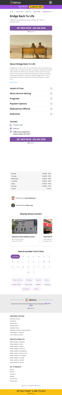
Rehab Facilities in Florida (16, 346)
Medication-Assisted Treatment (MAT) (20, 330)
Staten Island (36, 11)
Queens (38, 280)
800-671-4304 (36, 7)
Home (11, 11)
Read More (13, 82)
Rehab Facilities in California (17, 342)
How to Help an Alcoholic (16, 335)
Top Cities (15, 256)
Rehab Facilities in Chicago (17, 358)
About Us (12, 372)
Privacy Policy (13, 381)
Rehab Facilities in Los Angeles (18, 355)
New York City (17, 280)
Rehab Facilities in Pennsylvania (18, 351)
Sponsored (23, 7)
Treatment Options (17, 316)
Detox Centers (19, 11)
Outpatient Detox (14, 328)
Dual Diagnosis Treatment (17, 332)
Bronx (47, 280)
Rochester (26, 289)
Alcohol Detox (13, 323)
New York (28, 11)
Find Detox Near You (17, 339)
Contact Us (13, 374)
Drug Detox (13, 321)
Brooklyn (29, 280)
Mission (12, 369)
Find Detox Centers (15, 319)
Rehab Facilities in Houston (17, 360)
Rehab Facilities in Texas (16, 344)
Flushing (47, 284)
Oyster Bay (28, 284)
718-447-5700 (14, 22)
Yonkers (36, 289)
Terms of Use (13, 378)
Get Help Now (23, 6)
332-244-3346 (31, 28)
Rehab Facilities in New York (17, 348)
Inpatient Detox (14, 325)
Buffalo (38, 284)
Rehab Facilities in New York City (18, 353)
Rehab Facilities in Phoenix (17, 362)
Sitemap (12, 376)
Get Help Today (31, 391)
